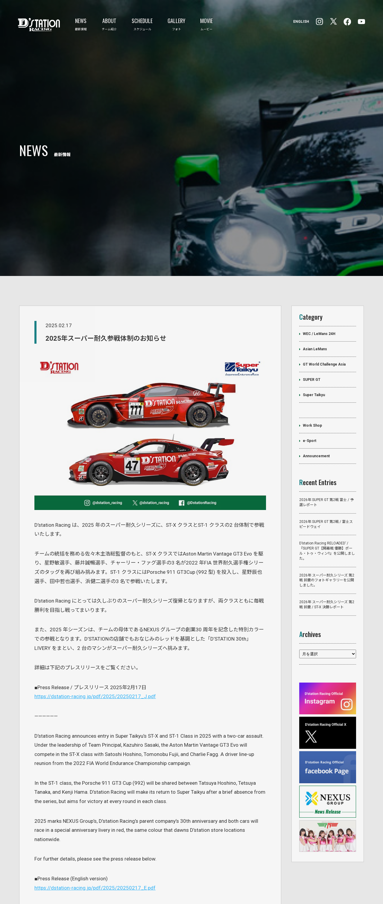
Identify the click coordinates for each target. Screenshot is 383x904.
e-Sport (309, 400)
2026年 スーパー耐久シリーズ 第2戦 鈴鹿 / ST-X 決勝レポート (326, 564)
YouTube (361, 21)
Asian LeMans (315, 309)
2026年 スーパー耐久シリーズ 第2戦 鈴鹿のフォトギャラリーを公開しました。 (326, 540)
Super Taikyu (314, 354)
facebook (319, 21)
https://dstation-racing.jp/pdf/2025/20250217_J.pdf (95, 656)
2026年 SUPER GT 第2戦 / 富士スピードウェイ (326, 483)
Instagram (347, 21)
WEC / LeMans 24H (319, 293)
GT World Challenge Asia (324, 324)
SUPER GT (311, 339)
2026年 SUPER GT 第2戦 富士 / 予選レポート (326, 462)
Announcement (316, 415)
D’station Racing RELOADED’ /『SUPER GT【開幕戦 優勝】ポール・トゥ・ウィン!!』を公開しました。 (327, 510)
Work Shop (312, 385)
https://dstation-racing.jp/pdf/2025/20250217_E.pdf (95, 847)
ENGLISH (301, 21)
